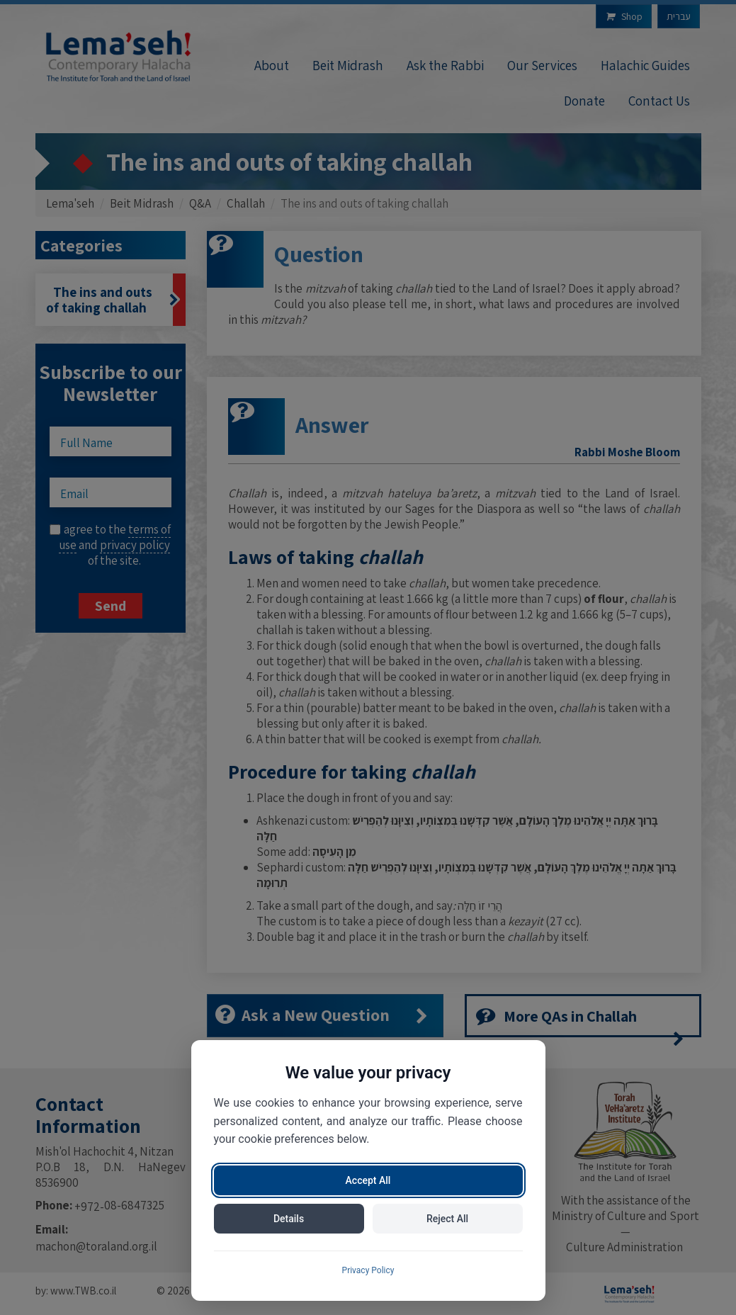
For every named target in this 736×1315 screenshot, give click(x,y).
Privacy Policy (368, 1270)
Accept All (368, 1180)
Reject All (447, 1218)
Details (288, 1218)
